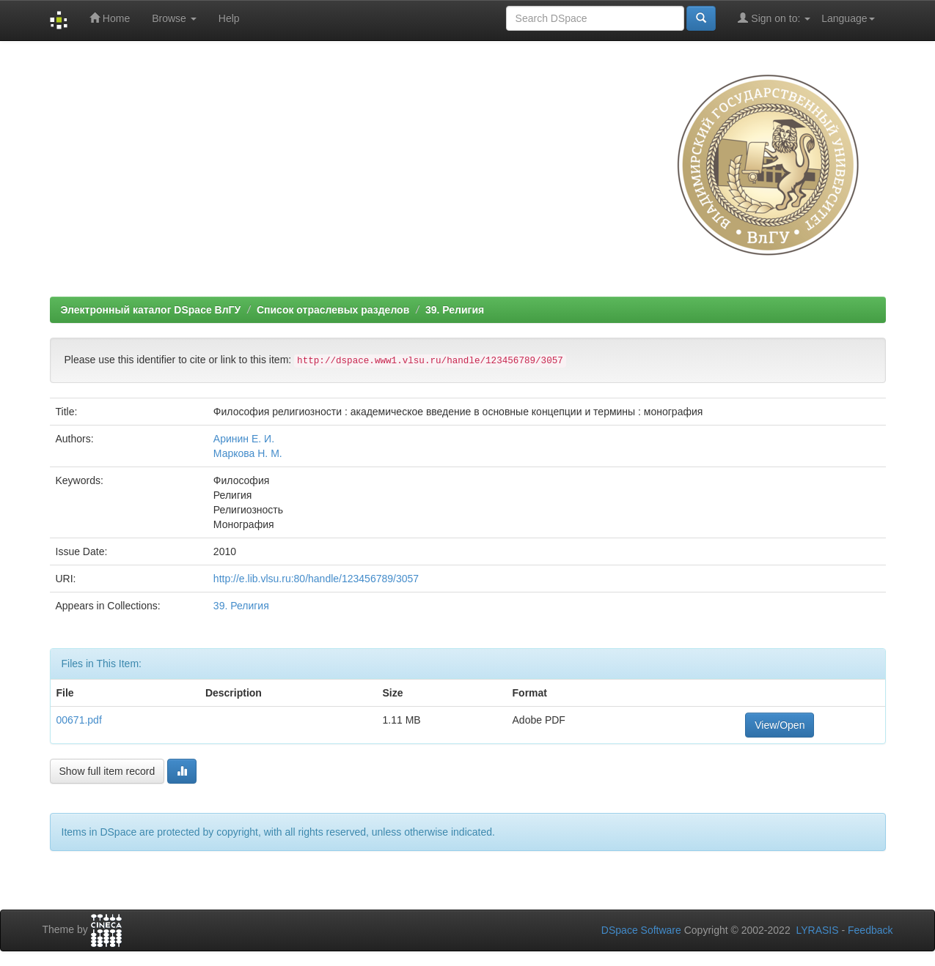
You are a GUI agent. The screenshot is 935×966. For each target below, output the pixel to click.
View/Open (779, 725)
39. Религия (454, 310)
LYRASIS (817, 930)
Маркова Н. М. (247, 453)
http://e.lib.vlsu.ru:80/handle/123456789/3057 (316, 578)
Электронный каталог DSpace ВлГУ (151, 310)
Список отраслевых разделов (333, 310)
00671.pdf (79, 720)
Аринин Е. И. (243, 439)
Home (109, 18)
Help (229, 18)
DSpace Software (641, 930)
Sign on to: (774, 18)
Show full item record (107, 771)
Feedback (870, 930)
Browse (174, 18)
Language (847, 18)
